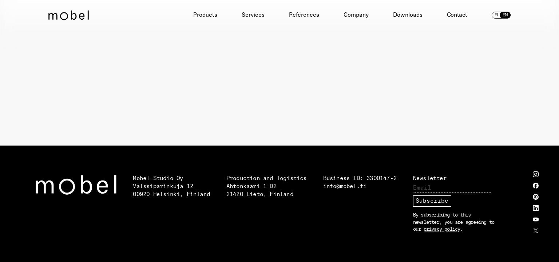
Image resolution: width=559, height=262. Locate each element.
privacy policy (442, 229)
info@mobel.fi (345, 187)
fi (496, 15)
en (505, 15)
